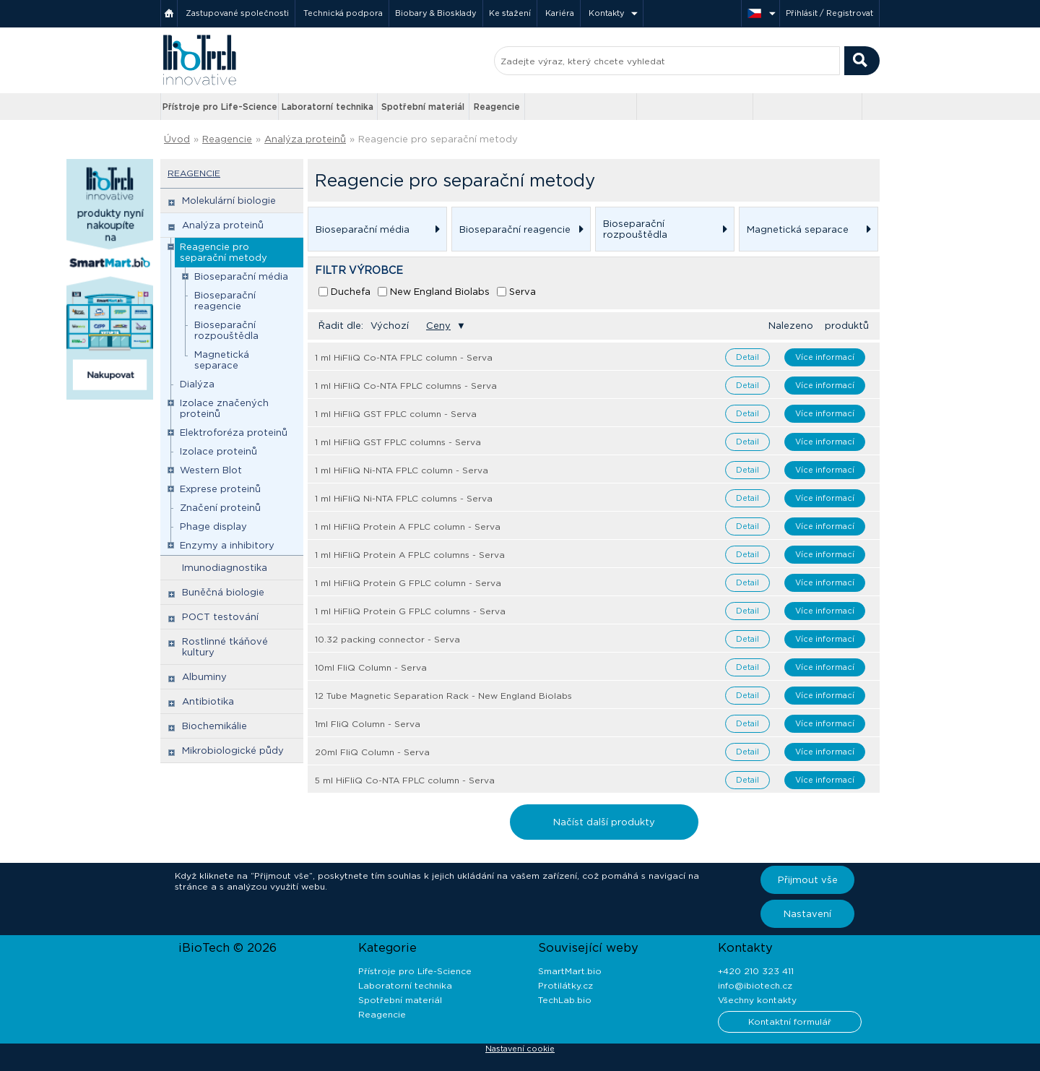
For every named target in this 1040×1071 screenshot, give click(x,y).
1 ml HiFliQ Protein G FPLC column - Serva (408, 582)
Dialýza (197, 384)
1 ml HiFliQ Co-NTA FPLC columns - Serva (406, 385)
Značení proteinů (220, 507)
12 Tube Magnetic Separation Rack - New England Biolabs (443, 695)
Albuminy (204, 676)
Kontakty (607, 13)
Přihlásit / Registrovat (829, 13)
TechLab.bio (565, 999)
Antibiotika (208, 701)
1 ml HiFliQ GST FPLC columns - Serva (398, 441)
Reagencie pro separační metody (438, 139)
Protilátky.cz (565, 985)
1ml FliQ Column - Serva (367, 723)
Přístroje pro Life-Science (219, 106)
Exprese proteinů (220, 488)
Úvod (177, 139)
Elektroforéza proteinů (233, 432)
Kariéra (559, 13)
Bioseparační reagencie (225, 300)
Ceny (438, 325)
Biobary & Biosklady (436, 13)
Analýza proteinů (305, 139)
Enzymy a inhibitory (227, 545)
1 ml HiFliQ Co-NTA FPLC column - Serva (404, 357)
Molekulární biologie (229, 200)
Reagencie (497, 106)
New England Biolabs (440, 291)
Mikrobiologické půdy (233, 750)
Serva (522, 291)
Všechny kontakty (757, 999)
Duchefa (350, 291)
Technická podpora (343, 13)
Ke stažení (510, 13)
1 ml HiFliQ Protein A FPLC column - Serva (407, 526)
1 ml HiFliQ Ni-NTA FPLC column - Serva (401, 470)
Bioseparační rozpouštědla (226, 330)
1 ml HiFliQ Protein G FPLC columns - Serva (410, 611)
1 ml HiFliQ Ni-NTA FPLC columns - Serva (404, 498)
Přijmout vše (808, 879)
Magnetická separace (221, 360)
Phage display (213, 526)
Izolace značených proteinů (224, 408)
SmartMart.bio (570, 970)
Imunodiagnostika (224, 567)
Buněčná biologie (223, 592)
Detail (747, 357)
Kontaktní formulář (789, 1021)
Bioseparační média (241, 276)
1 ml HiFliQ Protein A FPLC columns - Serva (410, 554)
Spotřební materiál (422, 106)
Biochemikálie (214, 726)
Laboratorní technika (327, 106)
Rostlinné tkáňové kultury (225, 647)
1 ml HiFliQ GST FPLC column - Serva (396, 413)
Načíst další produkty (604, 822)
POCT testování (220, 616)
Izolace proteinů (218, 451)
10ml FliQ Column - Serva (371, 667)
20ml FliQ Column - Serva (372, 752)
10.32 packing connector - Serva (387, 639)
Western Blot (211, 470)
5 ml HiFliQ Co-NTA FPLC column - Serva (405, 780)
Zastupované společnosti (237, 13)
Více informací (824, 357)
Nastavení (807, 913)
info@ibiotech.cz (755, 985)
